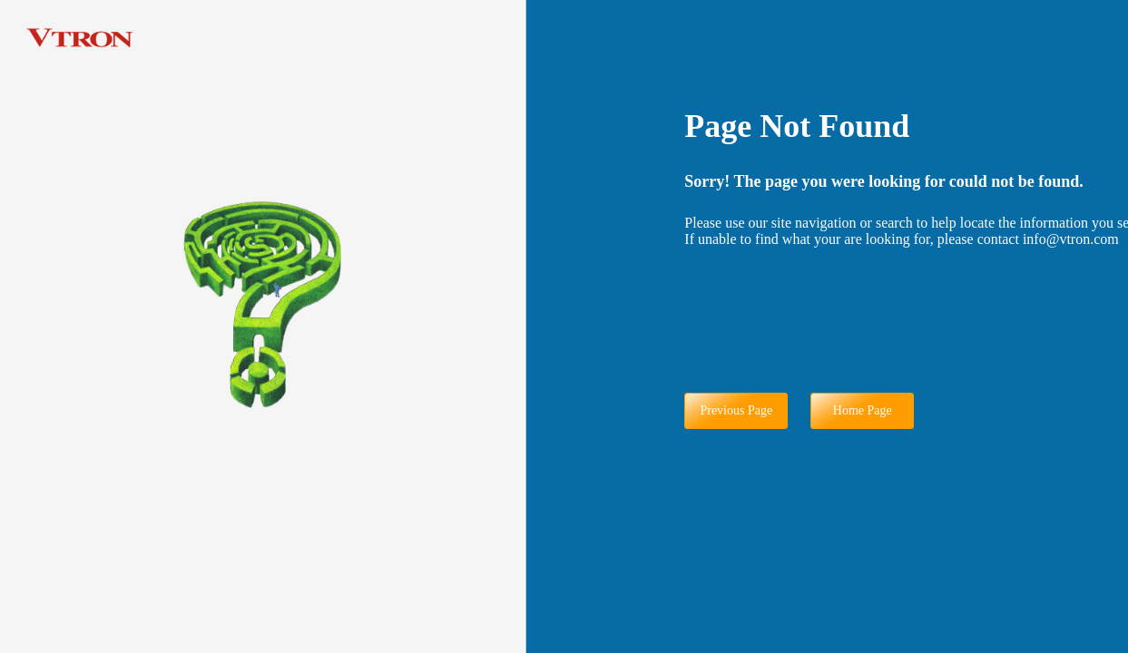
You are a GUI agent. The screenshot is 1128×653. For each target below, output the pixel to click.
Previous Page (736, 410)
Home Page (862, 410)
